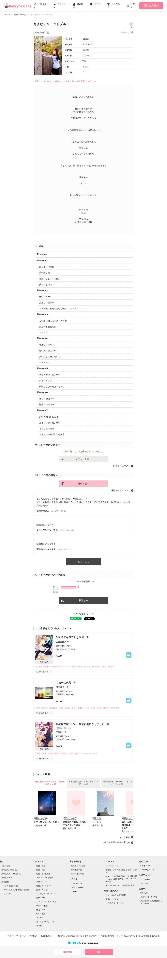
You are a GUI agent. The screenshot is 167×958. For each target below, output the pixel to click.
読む (99, 952)
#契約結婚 (74, 753)
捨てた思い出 (45, 284)
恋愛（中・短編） (43, 874)
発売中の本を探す (78, 866)
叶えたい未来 (45, 344)
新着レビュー (6, 878)
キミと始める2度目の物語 (51, 434)
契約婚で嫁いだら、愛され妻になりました (80, 724)
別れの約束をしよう (48, 416)
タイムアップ (45, 380)
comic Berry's (76, 883)
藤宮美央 (41, 511)
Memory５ (42, 368)
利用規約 (34, 936)
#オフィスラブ (64, 667)
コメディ (39, 918)
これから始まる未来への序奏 (53, 320)
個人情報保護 (143, 936)
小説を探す (6, 866)
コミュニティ (6, 894)
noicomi (74, 891)
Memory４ (42, 338)
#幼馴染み (53, 708)
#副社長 (38, 667)
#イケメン (49, 81)
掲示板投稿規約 (107, 936)
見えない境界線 (46, 302)
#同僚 (93, 708)
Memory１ (42, 260)
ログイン (134, 5)
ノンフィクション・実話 (46, 902)
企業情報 (155, 936)
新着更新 (5, 882)
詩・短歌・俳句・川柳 (45, 922)
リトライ (43, 332)
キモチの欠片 (64, 682)
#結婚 (54, 667)
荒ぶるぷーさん (44, 549)
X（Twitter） (145, 879)
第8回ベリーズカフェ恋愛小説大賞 (120, 885)
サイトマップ (21, 936)
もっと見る (83, 562)
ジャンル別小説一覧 (9, 886)
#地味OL (47, 667)
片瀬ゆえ (125, 32)
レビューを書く (83, 459)
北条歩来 (60, 641)
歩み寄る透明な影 (47, 326)
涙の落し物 (44, 272)
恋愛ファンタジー (43, 886)
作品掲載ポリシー (47, 936)
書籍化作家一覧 (77, 874)
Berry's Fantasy (77, 887)
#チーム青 (93, 753)
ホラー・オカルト (43, 906)
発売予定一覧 (76, 870)
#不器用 (79, 708)
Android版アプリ (147, 870)
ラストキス (44, 362)
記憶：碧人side (46, 404)
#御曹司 (111, 667)
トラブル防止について (126, 936)
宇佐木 (59, 732)
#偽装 (44, 753)
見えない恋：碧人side (49, 422)
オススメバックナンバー (116, 903)
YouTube (144, 883)
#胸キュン (60, 81)
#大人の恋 (115, 708)
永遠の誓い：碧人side (49, 374)
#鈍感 (99, 708)
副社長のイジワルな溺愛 (70, 637)
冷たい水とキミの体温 (49, 278)
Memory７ (42, 410)
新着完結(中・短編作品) (11, 874)
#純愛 (61, 708)
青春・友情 (40, 898)
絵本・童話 (40, 914)
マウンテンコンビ (45, 530)
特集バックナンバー (114, 899)
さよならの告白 (46, 428)
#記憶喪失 (82, 81)
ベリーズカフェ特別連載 (116, 895)
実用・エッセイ (42, 890)
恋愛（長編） (41, 870)
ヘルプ (10, 936)
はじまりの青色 (46, 266)
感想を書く (83, 483)
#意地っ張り (70, 708)
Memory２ (42, 290)
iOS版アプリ (145, 866)
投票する (83, 600)
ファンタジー (41, 882)
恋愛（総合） (41, 866)
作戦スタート (45, 296)
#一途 (86, 708)
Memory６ (42, 392)
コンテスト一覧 (112, 866)
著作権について (91, 936)
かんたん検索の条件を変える (116, 842)
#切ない (38, 81)
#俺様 (104, 667)
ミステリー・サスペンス (46, 894)
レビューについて (121, 466)
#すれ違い (71, 81)
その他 (39, 926)
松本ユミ (60, 687)
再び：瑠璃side (46, 398)
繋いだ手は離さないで (49, 356)
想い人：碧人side (47, 350)
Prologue (42, 254)
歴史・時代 (40, 910)
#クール (92, 81)
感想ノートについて (120, 490)
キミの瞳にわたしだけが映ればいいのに (58, 308)
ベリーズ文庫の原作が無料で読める (16, 890)
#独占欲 (87, 667)
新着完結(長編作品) (9, 870)
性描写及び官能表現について (70, 936)
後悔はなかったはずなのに (52, 386)
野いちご (144, 893)
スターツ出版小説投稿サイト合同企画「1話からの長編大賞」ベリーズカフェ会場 (121, 878)
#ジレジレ (84, 753)
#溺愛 (74, 667)
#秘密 (80, 667)
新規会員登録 (151, 5)
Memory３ (42, 314)
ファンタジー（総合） (45, 878)
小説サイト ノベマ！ (149, 897)
